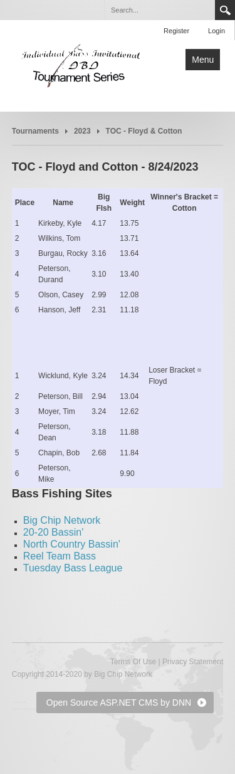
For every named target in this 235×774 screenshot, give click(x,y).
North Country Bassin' (71, 544)
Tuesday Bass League (73, 568)
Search (225, 10)
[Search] (159, 10)
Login (216, 30)
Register (176, 30)
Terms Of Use (133, 661)
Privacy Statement (192, 661)
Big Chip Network (62, 520)
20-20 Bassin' (53, 532)
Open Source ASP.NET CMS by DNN (118, 702)
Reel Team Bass (59, 556)
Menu (203, 60)
